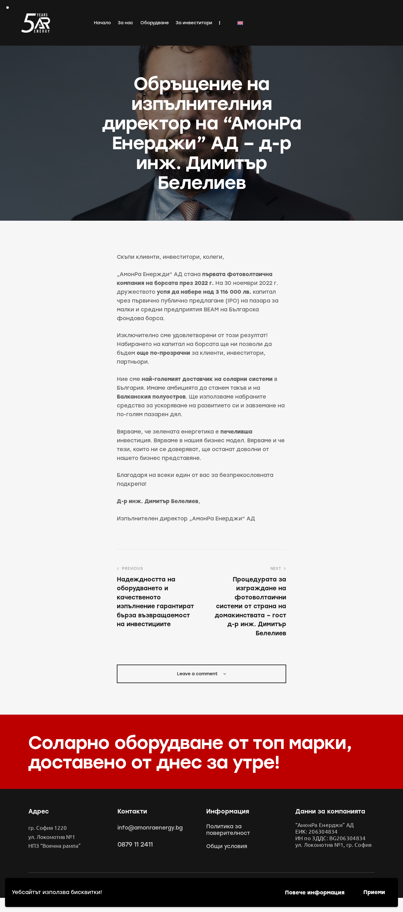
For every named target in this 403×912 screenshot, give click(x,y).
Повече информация (314, 892)
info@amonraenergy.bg (150, 827)
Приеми (374, 892)
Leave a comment (198, 674)
